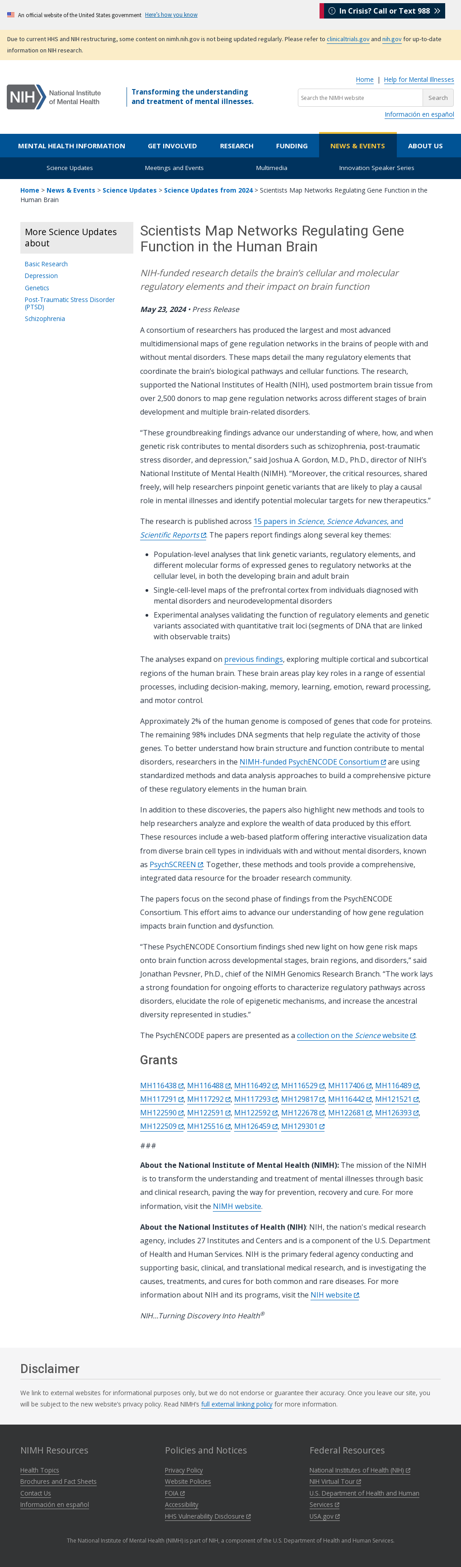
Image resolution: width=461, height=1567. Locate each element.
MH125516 (208, 1126)
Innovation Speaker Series (376, 168)
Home (365, 79)
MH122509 (161, 1126)
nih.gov (392, 39)
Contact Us (35, 1493)
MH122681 (350, 1113)
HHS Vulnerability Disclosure (208, 1516)
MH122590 (161, 1113)
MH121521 (397, 1099)
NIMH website (237, 1206)
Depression (41, 275)
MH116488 (208, 1085)
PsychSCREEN (176, 864)
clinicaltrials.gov (348, 39)
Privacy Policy (184, 1470)
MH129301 (303, 1126)
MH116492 (256, 1085)
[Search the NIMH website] (360, 98)
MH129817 (303, 1099)
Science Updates (70, 168)
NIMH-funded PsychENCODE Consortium (313, 762)
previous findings (253, 659)
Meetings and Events (174, 168)
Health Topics (39, 1470)
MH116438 (161, 1085)
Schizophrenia (45, 318)
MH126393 (397, 1113)
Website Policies (188, 1481)
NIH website (334, 1295)
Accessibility (181, 1504)
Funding (292, 145)
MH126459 (256, 1126)
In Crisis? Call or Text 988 (385, 14)
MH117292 (208, 1099)
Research (237, 145)
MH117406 (350, 1085)
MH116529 (303, 1085)
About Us (425, 145)
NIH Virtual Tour (335, 1481)
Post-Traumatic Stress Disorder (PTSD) (70, 303)
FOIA (175, 1493)
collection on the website (356, 1035)
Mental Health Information (71, 145)
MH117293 (256, 1099)
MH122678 (303, 1113)
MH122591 (208, 1113)
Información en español (419, 114)
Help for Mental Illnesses (419, 79)
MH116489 (397, 1085)
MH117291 (161, 1099)
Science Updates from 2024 (208, 190)
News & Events (357, 145)
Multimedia (271, 168)
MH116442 (350, 1099)
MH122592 (256, 1113)
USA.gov (325, 1516)
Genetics (37, 287)
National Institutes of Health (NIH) (360, 1470)
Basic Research (46, 264)
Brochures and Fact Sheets (58, 1481)
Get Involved (172, 145)
